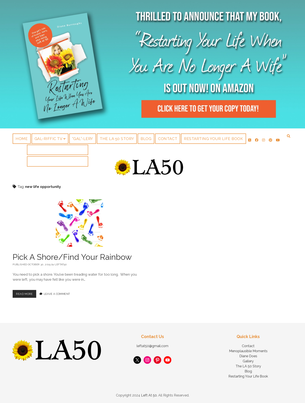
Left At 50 (149, 395)
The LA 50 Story (117, 138)
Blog (146, 138)
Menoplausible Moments (248, 351)
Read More (26, 292)
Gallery (248, 361)
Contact (167, 138)
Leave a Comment (57, 293)
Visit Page (152, 64)
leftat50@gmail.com (152, 346)
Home (22, 138)
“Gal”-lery (82, 138)
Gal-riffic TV (49, 138)
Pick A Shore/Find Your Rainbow (72, 257)
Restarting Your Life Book (213, 138)
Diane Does (248, 356)
